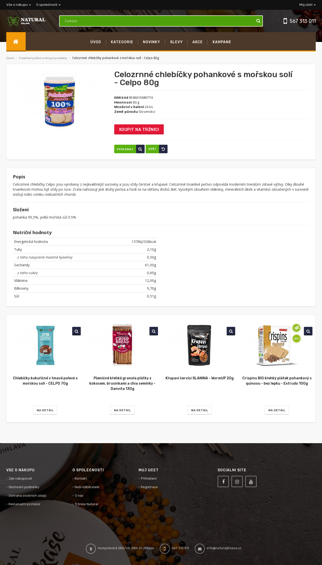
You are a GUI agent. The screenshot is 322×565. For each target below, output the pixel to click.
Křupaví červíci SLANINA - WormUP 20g (200, 378)
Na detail (45, 410)
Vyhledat (131, 149)
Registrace (149, 487)
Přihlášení (148, 478)
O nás (79, 495)
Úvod (10, 58)
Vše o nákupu (18, 5)
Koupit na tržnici (139, 129)
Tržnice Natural (86, 504)
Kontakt (81, 478)
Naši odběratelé (87, 487)
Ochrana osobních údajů (28, 495)
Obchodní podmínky (24, 487)
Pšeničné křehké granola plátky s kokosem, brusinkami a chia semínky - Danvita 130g (122, 383)
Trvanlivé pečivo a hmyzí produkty (43, 58)
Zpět (158, 149)
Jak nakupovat (20, 478)
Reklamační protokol (24, 504)
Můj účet (307, 5)
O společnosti (48, 5)
